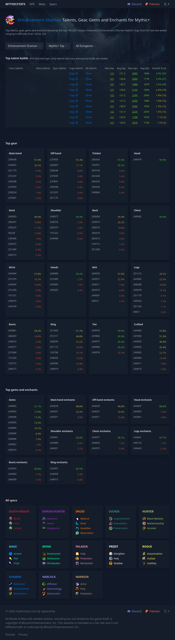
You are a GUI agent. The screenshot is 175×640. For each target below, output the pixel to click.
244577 (12, 346)
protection (84, 558)
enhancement (19, 589)
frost (14, 523)
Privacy (23, 634)
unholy (15, 528)
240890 (12, 427)
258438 (12, 159)
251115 (54, 346)
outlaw (148, 558)
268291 (12, 222)
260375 (96, 290)
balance (82, 518)
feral (81, 523)
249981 (12, 330)
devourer (49, 518)
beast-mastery (152, 518)
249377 (12, 368)
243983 (12, 474)
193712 (96, 243)
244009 (12, 479)
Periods (10, 634)
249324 (137, 300)
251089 (54, 279)
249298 (12, 181)
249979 (137, 159)
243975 (96, 448)
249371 (96, 279)
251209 (12, 290)
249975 (12, 300)
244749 (12, 306)
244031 (54, 411)
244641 (137, 437)
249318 (54, 222)
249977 (54, 216)
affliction (49, 584)
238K (135, 95)
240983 (12, 411)
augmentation (119, 518)
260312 (96, 238)
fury (80, 589)
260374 (54, 227)
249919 (54, 368)
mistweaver (51, 558)
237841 (12, 197)
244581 (96, 295)
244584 (12, 273)
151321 (12, 295)
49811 (136, 311)
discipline (117, 553)
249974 (96, 222)
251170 (137, 295)
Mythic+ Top (58, 46)
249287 (12, 165)
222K (135, 111)
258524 (12, 192)
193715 (12, 363)
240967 (12, 444)
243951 (137, 417)
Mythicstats (15, 4)
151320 (12, 357)
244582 (137, 279)
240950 (12, 216)
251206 (96, 249)
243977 (96, 437)
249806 (96, 192)
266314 (12, 254)
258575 (96, 227)
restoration (84, 533)
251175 (12, 170)
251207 (12, 176)
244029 (54, 406)
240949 (54, 363)
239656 (96, 216)
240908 (12, 417)
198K (135, 84)
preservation (118, 528)
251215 (137, 273)
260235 (96, 181)
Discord (134, 611)
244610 (12, 341)
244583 (54, 284)
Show (89, 73)
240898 (12, 438)
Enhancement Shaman (24, 46)
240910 (12, 449)
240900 (12, 422)
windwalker (51, 563)
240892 (12, 406)
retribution (84, 563)
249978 (137, 290)
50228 (11, 233)
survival (149, 528)
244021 (54, 448)
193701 (96, 165)
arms (81, 584)
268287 (12, 336)
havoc (48, 523)
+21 (112, 78)
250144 (96, 170)
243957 (54, 468)
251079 (12, 279)
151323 (54, 233)
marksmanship (153, 523)
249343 (96, 159)
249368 (12, 238)
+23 (112, 73)
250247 (12, 227)
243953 (12, 468)
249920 (54, 357)
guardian (83, 528)
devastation (118, 523)
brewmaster (51, 553)
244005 (137, 411)
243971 (54, 417)
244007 (137, 406)
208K (135, 73)
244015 (54, 479)
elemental (17, 584)
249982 (137, 216)
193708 (54, 352)
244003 (96, 442)
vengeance (50, 528)
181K (135, 122)
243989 (54, 442)
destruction (51, 593)
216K (135, 89)
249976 (96, 273)
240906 (12, 433)
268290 (54, 341)
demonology (52, 589)
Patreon (152, 611)
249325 (54, 290)
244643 (137, 448)
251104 (137, 306)
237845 (54, 176)
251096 (12, 249)
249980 (54, 273)
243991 (54, 437)
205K (135, 100)
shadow (116, 563)
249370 (96, 233)
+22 (112, 95)
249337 (12, 243)
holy (80, 553)
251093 (54, 330)
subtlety (149, 563)
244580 (54, 238)
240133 (137, 442)
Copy (73, 73)
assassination (152, 553)
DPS (32, 4)
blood (14, 518)
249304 (12, 284)
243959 (54, 474)
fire (13, 558)
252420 (96, 176)
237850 (12, 186)
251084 (12, 352)
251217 (54, 336)
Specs (53, 4)
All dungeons (86, 46)
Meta (42, 4)
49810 (95, 300)
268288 (137, 284)
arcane (15, 553)
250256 (96, 186)
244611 (96, 284)
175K (135, 117)
